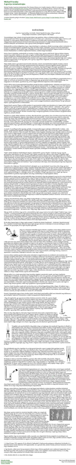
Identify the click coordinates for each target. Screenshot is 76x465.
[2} (41, 258)
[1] (49, 78)
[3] (53, 376)
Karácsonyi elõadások (7, 462)
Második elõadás (5, 460)
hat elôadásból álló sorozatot (20, 8)
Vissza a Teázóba (5, 463)
